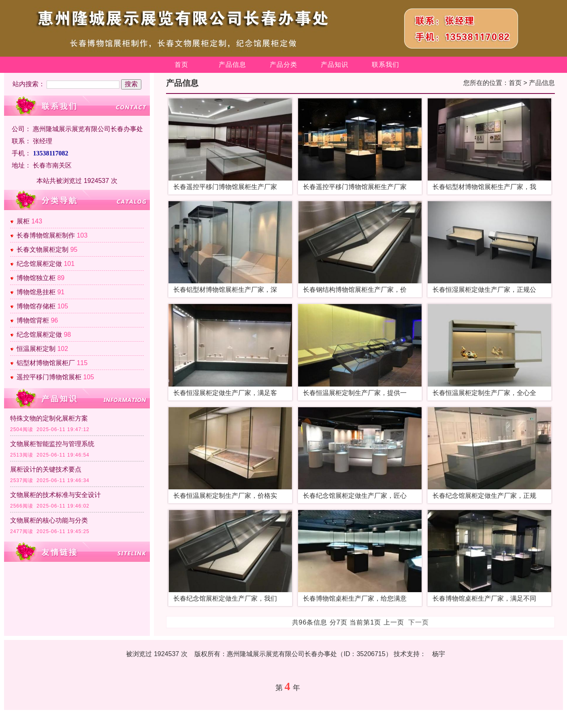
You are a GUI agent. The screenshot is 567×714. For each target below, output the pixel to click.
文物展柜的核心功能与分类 (49, 520)
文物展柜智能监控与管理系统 (52, 443)
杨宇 (438, 653)
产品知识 (334, 64)
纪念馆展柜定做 (39, 263)
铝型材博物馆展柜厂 (46, 362)
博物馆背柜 (33, 320)
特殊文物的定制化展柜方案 (49, 418)
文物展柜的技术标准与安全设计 (55, 494)
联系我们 (385, 64)
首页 (181, 64)
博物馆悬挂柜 (36, 292)
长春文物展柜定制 (42, 249)
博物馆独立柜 (36, 277)
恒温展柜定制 (36, 348)
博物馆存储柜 (36, 306)
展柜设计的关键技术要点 (45, 469)
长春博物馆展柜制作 (46, 235)
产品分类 (283, 64)
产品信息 (232, 64)
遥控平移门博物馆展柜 (49, 377)
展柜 (23, 221)
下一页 (418, 622)
